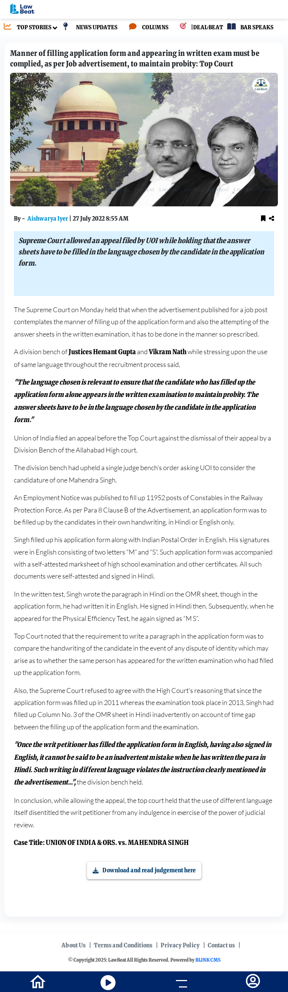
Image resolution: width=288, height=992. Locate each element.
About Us (74, 945)
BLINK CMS (207, 960)
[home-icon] (37, 981)
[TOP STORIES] (25, 27)
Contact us (221, 945)
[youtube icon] (108, 982)
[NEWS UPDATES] (88, 27)
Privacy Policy (180, 945)
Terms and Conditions (123, 945)
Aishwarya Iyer (48, 218)
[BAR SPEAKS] (248, 27)
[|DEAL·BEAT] (196, 27)
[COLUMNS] (146, 27)
